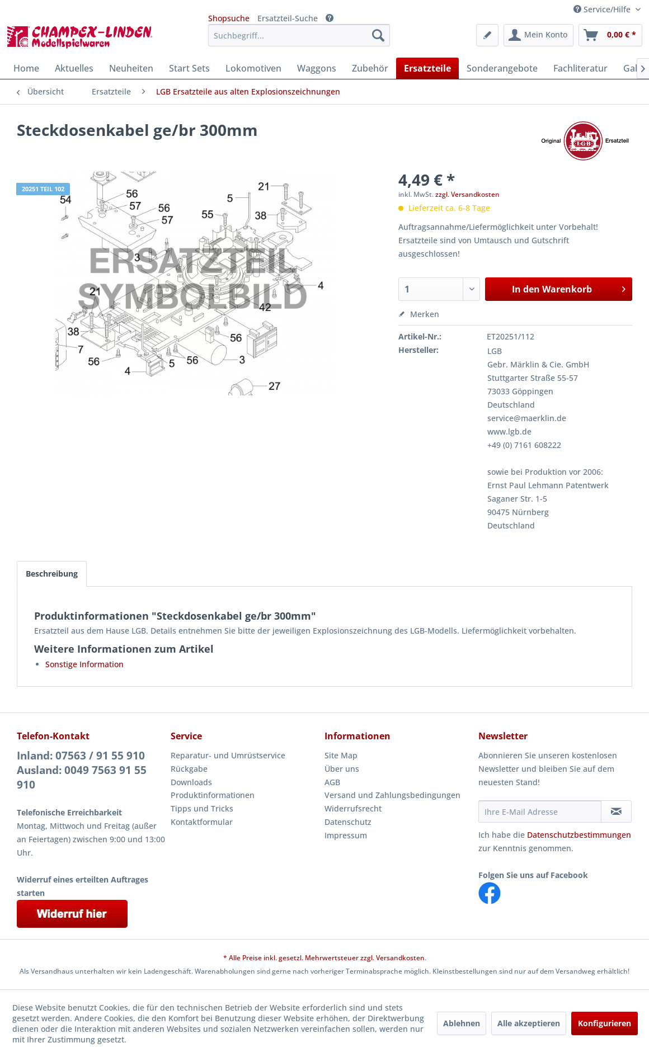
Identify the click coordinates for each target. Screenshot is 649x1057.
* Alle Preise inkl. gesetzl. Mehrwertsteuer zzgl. (299, 957)
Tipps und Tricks (202, 808)
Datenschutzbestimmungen (579, 834)
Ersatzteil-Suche (287, 18)
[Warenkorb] (610, 35)
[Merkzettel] (487, 35)
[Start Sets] (189, 68)
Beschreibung (52, 573)
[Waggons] (316, 68)
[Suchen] (378, 35)
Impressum (345, 835)
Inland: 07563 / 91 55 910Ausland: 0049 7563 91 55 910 (82, 770)
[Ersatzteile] (427, 68)
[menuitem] (299, 35)
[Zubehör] (370, 68)
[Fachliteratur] (580, 68)
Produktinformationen (213, 795)
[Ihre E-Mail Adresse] (539, 811)
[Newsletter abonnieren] (616, 811)
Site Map (341, 755)
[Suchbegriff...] (299, 35)
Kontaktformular (202, 822)
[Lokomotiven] (253, 68)
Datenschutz (347, 822)
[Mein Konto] (538, 35)
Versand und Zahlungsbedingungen (392, 795)
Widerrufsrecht (353, 808)
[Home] (26, 68)
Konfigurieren (604, 1023)
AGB (332, 782)
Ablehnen (461, 1023)
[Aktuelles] (74, 68)
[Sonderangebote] (502, 68)
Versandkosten (400, 957)
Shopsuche (229, 18)
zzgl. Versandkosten (467, 194)
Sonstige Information (84, 664)
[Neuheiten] (131, 68)
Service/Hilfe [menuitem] (603, 9)
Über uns (341, 768)
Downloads (191, 782)
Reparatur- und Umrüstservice (228, 755)
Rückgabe (189, 768)
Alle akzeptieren (528, 1023)
